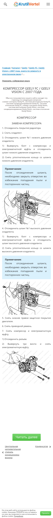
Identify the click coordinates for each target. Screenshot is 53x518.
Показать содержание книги (16, 80)
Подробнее (18, 516)
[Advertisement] (26, 36)
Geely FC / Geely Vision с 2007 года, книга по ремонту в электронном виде (23, 71)
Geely (24, 68)
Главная (6, 68)
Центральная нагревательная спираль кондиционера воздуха (13, 452)
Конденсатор (41, 446)
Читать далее (26, 437)
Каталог (16, 68)
